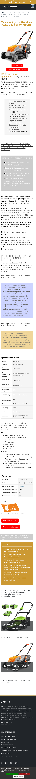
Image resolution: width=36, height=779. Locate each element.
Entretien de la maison (9, 747)
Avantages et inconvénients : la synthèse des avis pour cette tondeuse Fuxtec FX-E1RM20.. (17, 184)
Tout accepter (12, 774)
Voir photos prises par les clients (17, 69)
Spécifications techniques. (14, 178)
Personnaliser (18, 776)
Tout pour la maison (9, 7)
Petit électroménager (9, 739)
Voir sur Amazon (17, 65)
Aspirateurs (6, 753)
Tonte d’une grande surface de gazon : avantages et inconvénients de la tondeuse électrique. (17, 567)
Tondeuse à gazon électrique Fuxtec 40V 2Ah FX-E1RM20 (16, 666)
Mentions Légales (6, 722)
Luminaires (5, 742)
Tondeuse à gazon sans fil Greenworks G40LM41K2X (15, 625)
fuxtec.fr (21, 486)
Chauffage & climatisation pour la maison (15, 750)
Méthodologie (5, 725)
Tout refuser (24, 774)
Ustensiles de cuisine (8, 736)
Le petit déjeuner (7, 745)
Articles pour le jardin (7, 14)
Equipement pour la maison (10, 12)
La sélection (25, 12)
